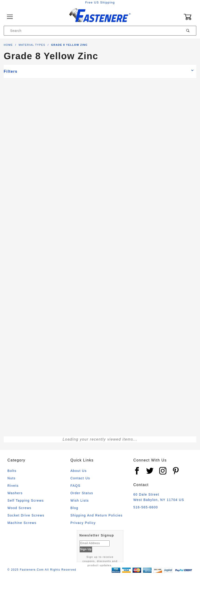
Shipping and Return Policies (96, 515)
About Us (78, 471)
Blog (74, 508)
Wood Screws (19, 508)
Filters (10, 71)
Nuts (11, 478)
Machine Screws (21, 523)
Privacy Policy (83, 523)
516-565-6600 (145, 507)
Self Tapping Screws (25, 500)
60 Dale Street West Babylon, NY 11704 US (158, 497)
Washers (15, 493)
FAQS (75, 485)
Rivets (13, 485)
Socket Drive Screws (25, 515)
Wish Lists (79, 500)
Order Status (81, 493)
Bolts (11, 471)
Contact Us (80, 478)
